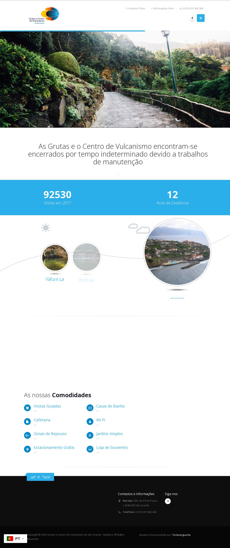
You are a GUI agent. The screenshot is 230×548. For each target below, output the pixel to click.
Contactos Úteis (136, 8)
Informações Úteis (163, 8)
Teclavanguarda (181, 535)
